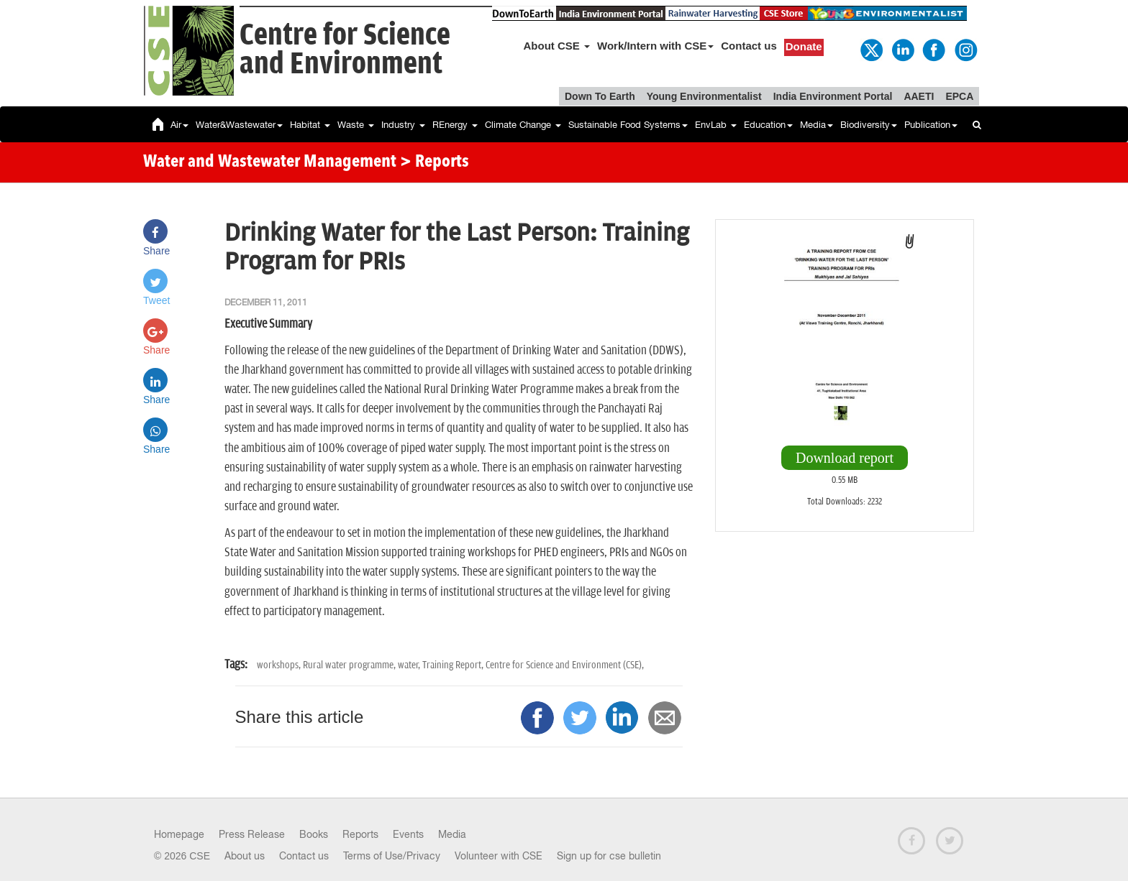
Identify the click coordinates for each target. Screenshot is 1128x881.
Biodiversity (868, 124)
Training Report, (454, 665)
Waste (355, 124)
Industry (403, 124)
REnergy (455, 124)
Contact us (749, 46)
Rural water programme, (350, 665)
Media (816, 124)
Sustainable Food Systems (628, 124)
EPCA (959, 96)
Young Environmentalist (704, 96)
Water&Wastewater (239, 124)
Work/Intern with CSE (655, 46)
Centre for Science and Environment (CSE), (565, 665)
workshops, (280, 665)
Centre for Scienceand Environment (345, 50)
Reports (360, 834)
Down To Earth (600, 96)
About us (244, 856)
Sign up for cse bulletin (609, 856)
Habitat (310, 124)
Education (768, 124)
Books (313, 834)
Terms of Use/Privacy (391, 856)
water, (410, 665)
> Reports (434, 162)
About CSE (557, 46)
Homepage (179, 834)
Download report (844, 458)
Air (179, 124)
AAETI (919, 96)
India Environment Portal (833, 96)
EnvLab (716, 124)
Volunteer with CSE (498, 856)
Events (408, 834)
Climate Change (523, 124)
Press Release (252, 834)
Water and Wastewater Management (271, 162)
